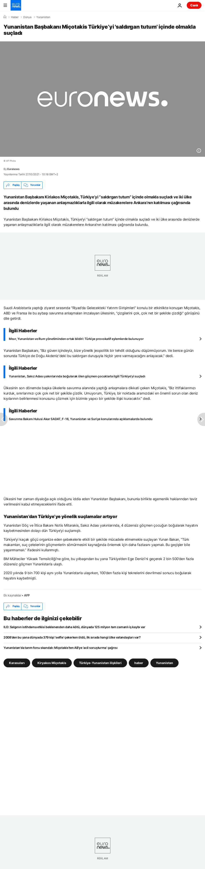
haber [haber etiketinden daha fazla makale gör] (138, 662)
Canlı (194, 5)
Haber (14, 17)
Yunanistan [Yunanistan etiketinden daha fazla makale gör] (164, 662)
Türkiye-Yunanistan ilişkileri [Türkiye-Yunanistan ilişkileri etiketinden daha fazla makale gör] (100, 662)
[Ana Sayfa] (5, 16)
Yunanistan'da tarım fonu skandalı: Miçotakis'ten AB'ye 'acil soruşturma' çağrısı (61, 647)
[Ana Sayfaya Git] (16, 5)
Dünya (27, 17)
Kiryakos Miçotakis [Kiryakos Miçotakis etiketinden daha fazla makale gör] (51, 662)
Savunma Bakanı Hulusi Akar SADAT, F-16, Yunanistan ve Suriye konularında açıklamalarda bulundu (81, 419)
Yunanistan (43, 17)
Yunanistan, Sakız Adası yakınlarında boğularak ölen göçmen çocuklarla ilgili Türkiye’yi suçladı (77, 376)
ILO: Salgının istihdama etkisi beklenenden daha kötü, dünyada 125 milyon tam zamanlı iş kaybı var (74, 627)
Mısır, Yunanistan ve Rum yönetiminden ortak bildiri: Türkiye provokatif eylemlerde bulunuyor (76, 339)
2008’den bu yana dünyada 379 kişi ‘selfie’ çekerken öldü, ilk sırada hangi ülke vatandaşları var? (72, 637)
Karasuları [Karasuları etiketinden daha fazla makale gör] (17, 662)
